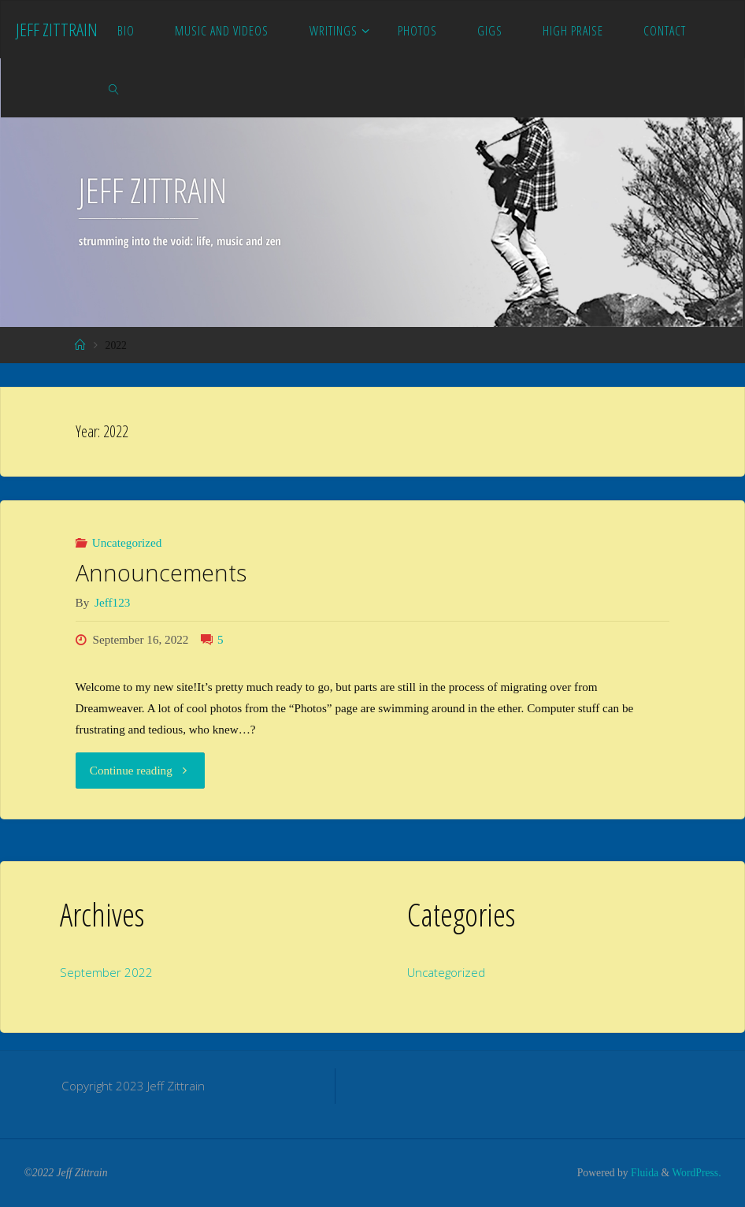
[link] (115, 88)
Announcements (161, 573)
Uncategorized (127, 542)
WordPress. (696, 1173)
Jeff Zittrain (57, 29)
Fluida (643, 1173)
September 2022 (106, 972)
